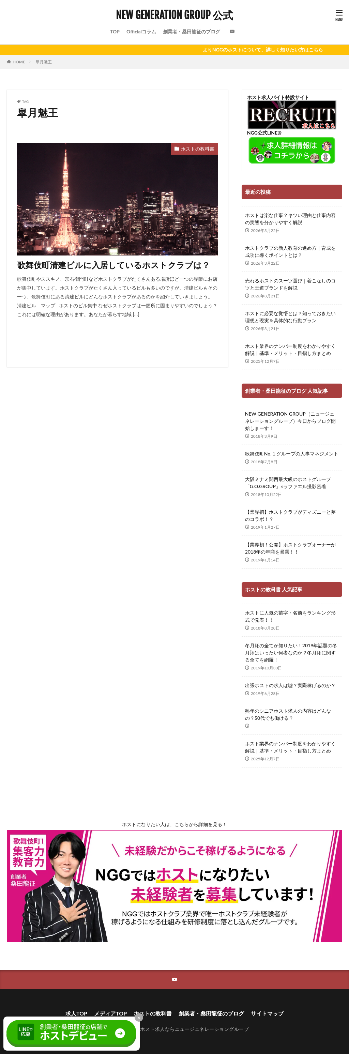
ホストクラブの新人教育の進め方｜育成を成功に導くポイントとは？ (290, 251)
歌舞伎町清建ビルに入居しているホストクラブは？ (113, 265)
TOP (115, 31)
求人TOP (76, 1013)
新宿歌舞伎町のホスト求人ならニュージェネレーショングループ (177, 1029)
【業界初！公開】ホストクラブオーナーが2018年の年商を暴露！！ (290, 548)
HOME (19, 61)
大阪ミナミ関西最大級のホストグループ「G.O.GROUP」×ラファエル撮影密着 (288, 482)
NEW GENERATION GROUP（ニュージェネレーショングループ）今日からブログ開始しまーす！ (290, 421)
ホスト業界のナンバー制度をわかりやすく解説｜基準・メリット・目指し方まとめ (290, 349)
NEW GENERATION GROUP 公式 (174, 15)
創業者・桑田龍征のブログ (191, 31)
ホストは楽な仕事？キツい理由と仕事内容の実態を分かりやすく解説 (290, 218)
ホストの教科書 (197, 149)
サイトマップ (267, 1013)
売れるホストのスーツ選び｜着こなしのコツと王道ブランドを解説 (290, 284)
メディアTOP (110, 1013)
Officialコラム (141, 31)
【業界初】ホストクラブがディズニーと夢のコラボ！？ (290, 515)
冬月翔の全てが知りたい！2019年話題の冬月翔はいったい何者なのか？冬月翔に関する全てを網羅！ (291, 652)
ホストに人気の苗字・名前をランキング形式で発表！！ (290, 616)
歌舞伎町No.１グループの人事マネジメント (291, 453)
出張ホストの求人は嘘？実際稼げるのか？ (290, 685)
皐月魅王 (43, 61)
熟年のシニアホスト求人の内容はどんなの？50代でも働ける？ (288, 714)
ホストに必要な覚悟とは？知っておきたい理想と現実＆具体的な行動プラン (290, 316)
